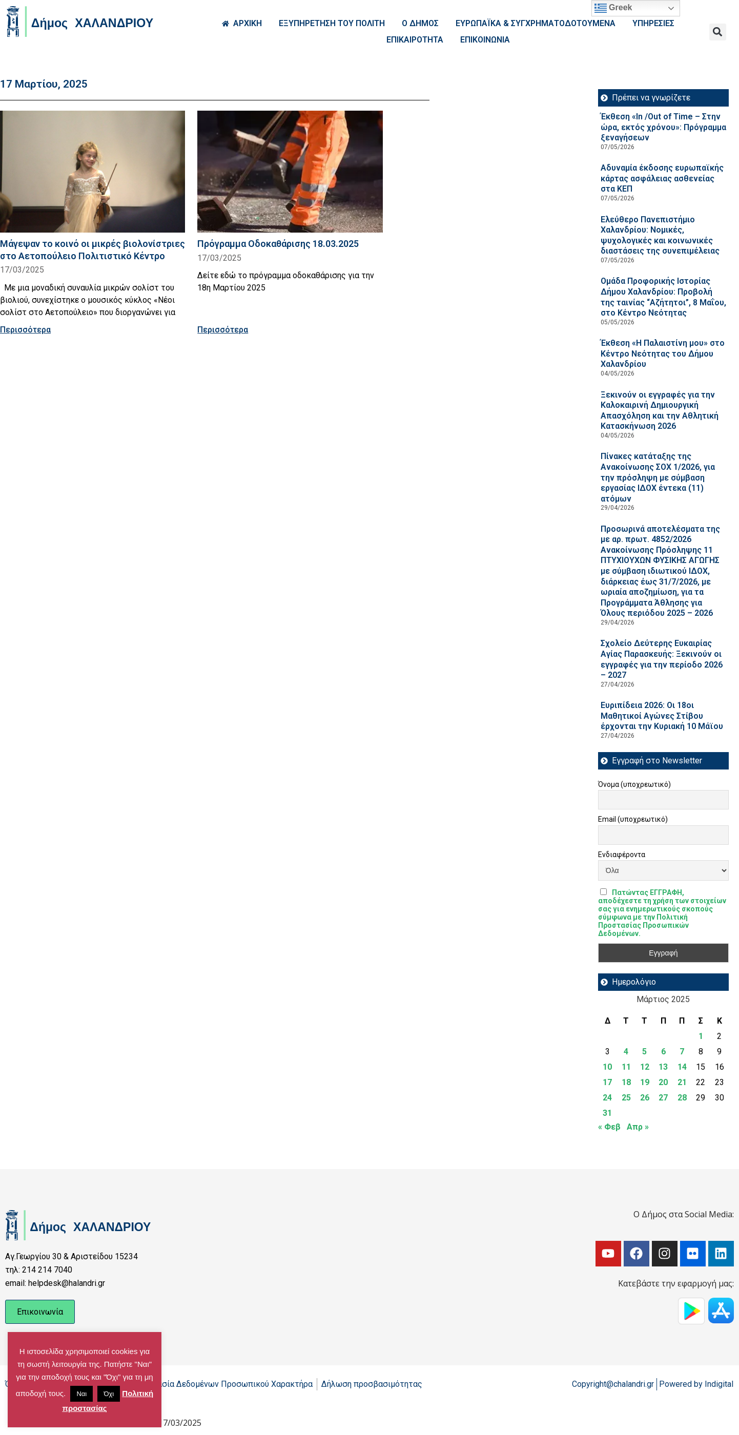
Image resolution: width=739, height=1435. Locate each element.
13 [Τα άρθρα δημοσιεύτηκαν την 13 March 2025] (663, 1067)
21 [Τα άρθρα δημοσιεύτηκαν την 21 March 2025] (682, 1082)
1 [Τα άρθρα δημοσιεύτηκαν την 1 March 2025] (701, 1036)
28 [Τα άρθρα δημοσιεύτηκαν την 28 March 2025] (682, 1098)
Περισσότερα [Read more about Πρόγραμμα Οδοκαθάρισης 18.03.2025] (222, 330)
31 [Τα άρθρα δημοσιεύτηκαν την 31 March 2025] (607, 1113)
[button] (717, 32)
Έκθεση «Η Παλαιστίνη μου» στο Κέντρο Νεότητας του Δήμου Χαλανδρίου (663, 353)
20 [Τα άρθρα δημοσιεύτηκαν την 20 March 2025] (663, 1082)
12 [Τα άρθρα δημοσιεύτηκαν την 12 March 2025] (644, 1067)
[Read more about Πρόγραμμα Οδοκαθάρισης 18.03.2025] (289, 172)
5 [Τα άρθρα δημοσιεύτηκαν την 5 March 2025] (644, 1051)
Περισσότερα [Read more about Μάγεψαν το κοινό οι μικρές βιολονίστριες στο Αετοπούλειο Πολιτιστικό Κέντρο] (25, 330)
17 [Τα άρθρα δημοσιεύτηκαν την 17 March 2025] (607, 1082)
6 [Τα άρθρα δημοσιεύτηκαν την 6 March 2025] (663, 1051)
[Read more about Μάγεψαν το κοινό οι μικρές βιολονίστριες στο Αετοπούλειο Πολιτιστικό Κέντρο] (92, 172)
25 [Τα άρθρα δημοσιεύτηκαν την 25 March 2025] (626, 1098)
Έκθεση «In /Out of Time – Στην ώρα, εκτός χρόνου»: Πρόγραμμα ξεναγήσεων (663, 127)
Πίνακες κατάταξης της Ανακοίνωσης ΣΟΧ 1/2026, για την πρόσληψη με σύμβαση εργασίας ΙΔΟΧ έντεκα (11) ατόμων (658, 477)
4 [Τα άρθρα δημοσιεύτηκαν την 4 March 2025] (626, 1051)
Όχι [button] (109, 1394)
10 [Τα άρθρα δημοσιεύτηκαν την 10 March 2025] (607, 1067)
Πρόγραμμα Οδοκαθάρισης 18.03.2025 (278, 243)
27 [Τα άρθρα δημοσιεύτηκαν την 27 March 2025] (663, 1098)
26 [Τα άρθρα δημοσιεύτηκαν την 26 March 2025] (644, 1098)
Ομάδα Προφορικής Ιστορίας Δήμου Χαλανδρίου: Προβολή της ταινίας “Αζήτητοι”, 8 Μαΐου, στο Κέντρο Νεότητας (663, 297)
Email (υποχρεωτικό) (633, 819)
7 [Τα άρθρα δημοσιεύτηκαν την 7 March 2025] (682, 1051)
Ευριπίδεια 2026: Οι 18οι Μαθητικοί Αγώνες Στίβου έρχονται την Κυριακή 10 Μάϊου (662, 715)
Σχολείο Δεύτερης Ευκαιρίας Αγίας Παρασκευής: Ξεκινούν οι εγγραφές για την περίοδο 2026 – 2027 (662, 659)
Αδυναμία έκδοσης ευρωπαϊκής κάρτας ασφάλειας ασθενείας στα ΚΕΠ (662, 178)
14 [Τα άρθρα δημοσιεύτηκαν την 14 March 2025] (682, 1067)
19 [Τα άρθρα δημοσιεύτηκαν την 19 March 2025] (644, 1082)
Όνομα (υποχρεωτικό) (634, 784)
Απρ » (638, 1127)
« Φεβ (609, 1127)
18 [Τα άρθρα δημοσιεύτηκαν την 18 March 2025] (626, 1082)
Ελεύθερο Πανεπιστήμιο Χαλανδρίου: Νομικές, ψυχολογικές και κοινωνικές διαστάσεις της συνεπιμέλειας (660, 235)
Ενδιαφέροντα (621, 854)
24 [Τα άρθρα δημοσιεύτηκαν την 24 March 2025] (607, 1098)
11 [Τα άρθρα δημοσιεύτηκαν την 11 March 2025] (626, 1067)
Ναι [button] (81, 1394)
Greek (613, 8)
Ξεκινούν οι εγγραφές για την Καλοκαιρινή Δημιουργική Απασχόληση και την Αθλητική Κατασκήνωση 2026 (660, 410)
